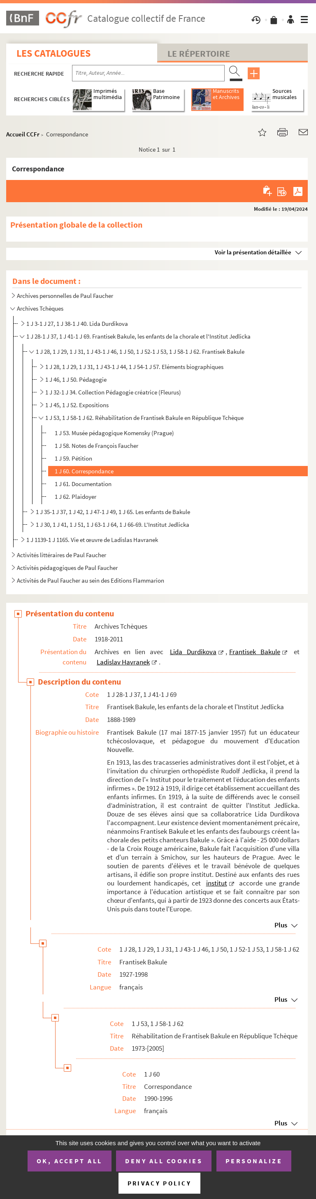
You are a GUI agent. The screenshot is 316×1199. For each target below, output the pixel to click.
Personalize (254, 1161)
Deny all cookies (163, 1161)
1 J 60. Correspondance (84, 471)
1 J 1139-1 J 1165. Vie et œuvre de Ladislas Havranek (92, 540)
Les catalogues (53, 53)
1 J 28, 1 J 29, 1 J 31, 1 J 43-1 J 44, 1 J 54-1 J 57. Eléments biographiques (134, 367)
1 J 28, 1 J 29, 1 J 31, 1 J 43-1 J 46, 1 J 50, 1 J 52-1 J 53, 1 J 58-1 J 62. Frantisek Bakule (140, 351)
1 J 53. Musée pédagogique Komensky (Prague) (114, 433)
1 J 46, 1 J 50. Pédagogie (76, 379)
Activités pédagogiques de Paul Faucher (67, 568)
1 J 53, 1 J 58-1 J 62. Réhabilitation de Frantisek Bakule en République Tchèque (144, 418)
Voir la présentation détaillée (253, 252)
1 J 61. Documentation (83, 484)
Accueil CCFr (23, 134)
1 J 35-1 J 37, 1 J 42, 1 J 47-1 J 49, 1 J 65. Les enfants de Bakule (113, 512)
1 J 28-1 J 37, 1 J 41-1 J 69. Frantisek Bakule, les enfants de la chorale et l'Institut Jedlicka (138, 336)
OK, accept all (69, 1161)
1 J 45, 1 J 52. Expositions (77, 405)
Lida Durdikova (193, 651)
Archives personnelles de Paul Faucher (65, 296)
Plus (280, 924)
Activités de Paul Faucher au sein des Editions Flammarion (90, 580)
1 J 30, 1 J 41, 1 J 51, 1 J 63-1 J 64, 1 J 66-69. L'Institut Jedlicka (112, 524)
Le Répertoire (198, 53)
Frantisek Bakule (254, 651)
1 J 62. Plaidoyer (75, 496)
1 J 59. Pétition (73, 458)
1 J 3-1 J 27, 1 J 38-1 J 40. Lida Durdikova (77, 323)
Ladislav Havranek (123, 661)
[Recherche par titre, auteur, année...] (148, 73)
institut (216, 883)
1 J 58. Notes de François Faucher (96, 446)
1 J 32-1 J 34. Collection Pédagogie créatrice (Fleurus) (113, 392)
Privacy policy (159, 1183)
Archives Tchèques (40, 308)
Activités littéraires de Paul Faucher (61, 555)
